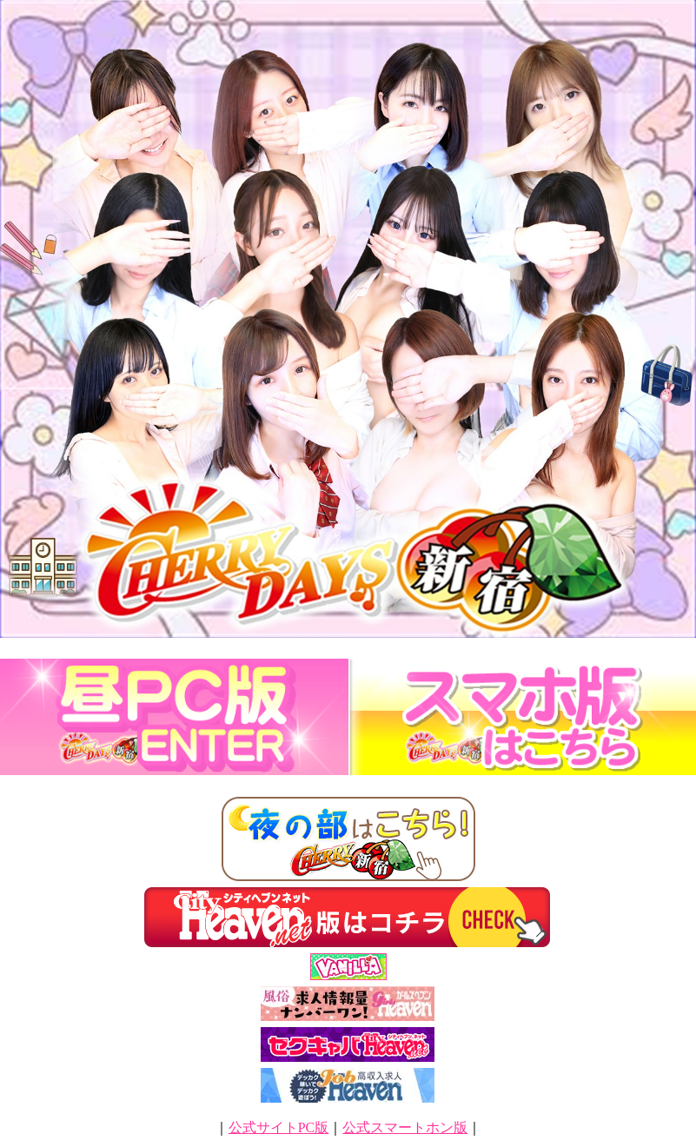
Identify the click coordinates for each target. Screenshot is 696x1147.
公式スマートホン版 (404, 1127)
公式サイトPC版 (279, 1127)
